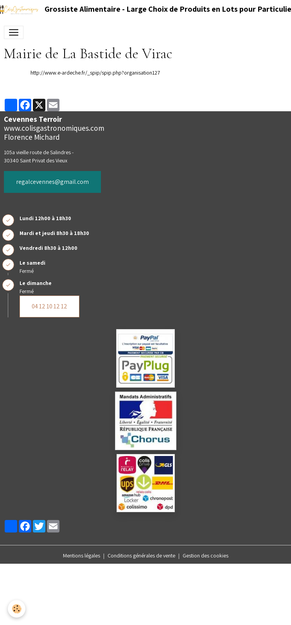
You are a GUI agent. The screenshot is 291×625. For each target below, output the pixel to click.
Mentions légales (81, 555)
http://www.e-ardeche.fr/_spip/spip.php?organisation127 (95, 72)
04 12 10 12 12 (49, 306)
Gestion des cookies (205, 555)
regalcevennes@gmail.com (52, 182)
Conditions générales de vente (141, 555)
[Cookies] (16, 609)
